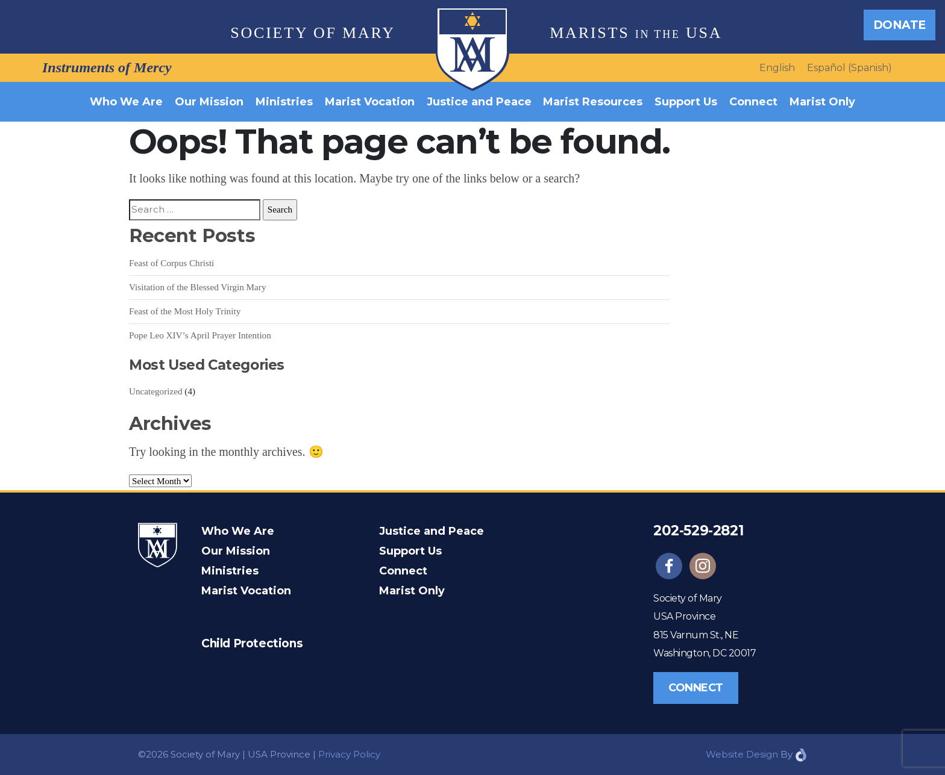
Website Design (742, 754)
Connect (753, 101)
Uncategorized (156, 391)
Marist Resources (592, 101)
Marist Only (822, 101)
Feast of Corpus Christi (171, 263)
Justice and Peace (479, 101)
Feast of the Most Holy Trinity (184, 311)
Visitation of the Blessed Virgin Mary (197, 287)
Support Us (686, 101)
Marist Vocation (370, 101)
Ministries (284, 101)
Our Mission (209, 101)
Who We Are (126, 101)
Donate (899, 24)
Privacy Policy (349, 754)
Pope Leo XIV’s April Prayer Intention (200, 335)
